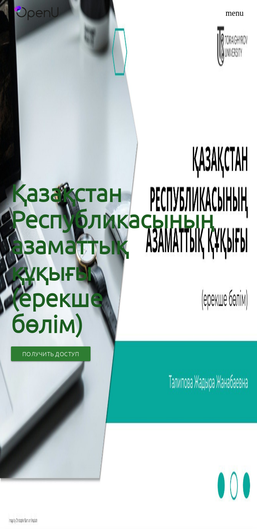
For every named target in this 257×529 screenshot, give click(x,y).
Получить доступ (51, 354)
